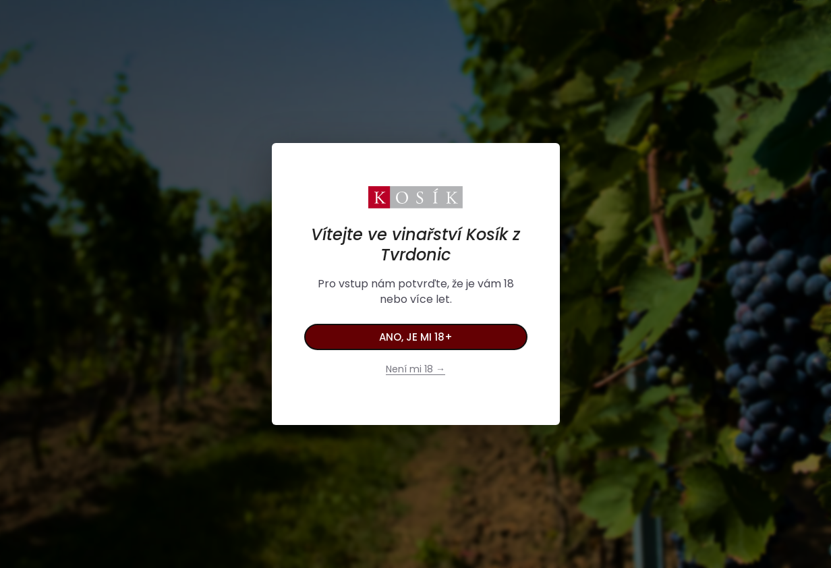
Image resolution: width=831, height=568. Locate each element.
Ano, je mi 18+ (416, 337)
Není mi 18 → (415, 369)
